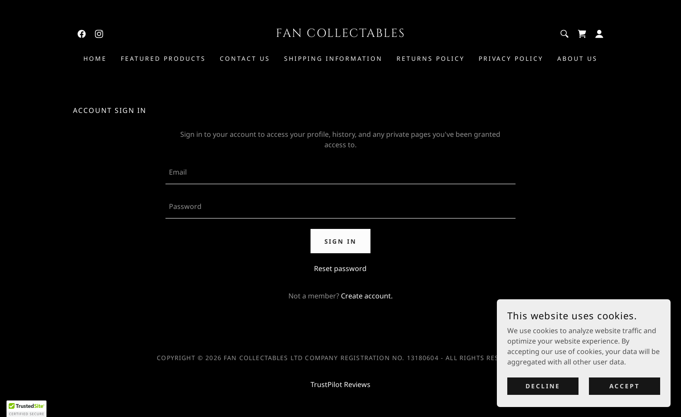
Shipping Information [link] (333, 58)
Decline (543, 386)
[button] (599, 34)
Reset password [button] (340, 268)
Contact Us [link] (245, 58)
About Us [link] (577, 58)
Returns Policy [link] (431, 58)
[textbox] (340, 172)
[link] (81, 34)
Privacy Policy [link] (511, 58)
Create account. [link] (367, 296)
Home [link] (95, 58)
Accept (624, 386)
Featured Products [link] (163, 58)
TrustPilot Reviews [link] (340, 384)
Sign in (340, 241)
